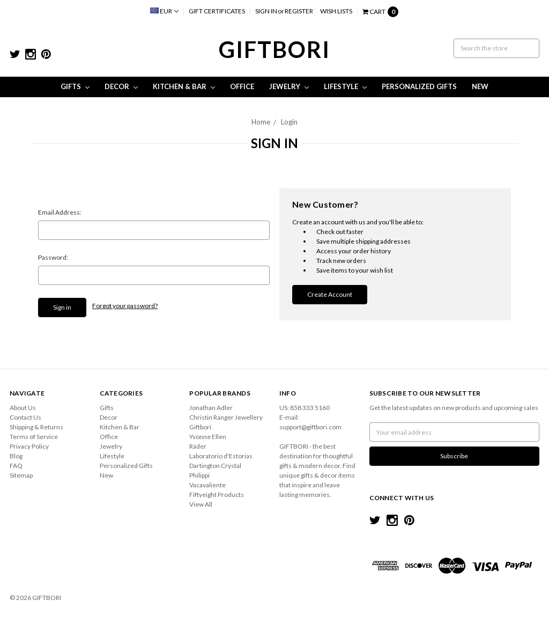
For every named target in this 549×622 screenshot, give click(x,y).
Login (289, 122)
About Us (23, 408)
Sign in (266, 11)
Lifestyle (345, 86)
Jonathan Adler (211, 408)
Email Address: (59, 212)
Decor (121, 86)
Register (299, 11)
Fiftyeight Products (216, 495)
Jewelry (289, 86)
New (480, 86)
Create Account (329, 294)
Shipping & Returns (36, 427)
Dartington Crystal (215, 466)
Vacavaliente (207, 485)
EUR (164, 11)
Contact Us (25, 417)
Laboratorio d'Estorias (221, 456)
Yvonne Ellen (207, 437)
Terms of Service (34, 437)
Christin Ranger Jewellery (226, 417)
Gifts (75, 86)
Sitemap (21, 475)
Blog (16, 456)
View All (200, 504)
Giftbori (200, 427)
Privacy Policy (29, 446)
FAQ (16, 466)
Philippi (199, 475)
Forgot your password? (125, 306)
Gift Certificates (217, 11)
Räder (197, 446)
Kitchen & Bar (184, 86)
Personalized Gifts (419, 86)
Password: (53, 257)
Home (260, 122)
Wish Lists (336, 11)
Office (242, 86)
